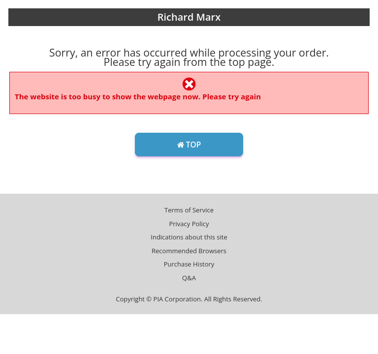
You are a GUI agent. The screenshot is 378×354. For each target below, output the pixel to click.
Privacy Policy (189, 223)
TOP (189, 144)
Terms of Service (189, 210)
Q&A (189, 277)
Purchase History (189, 264)
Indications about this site (189, 237)
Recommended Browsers (189, 250)
